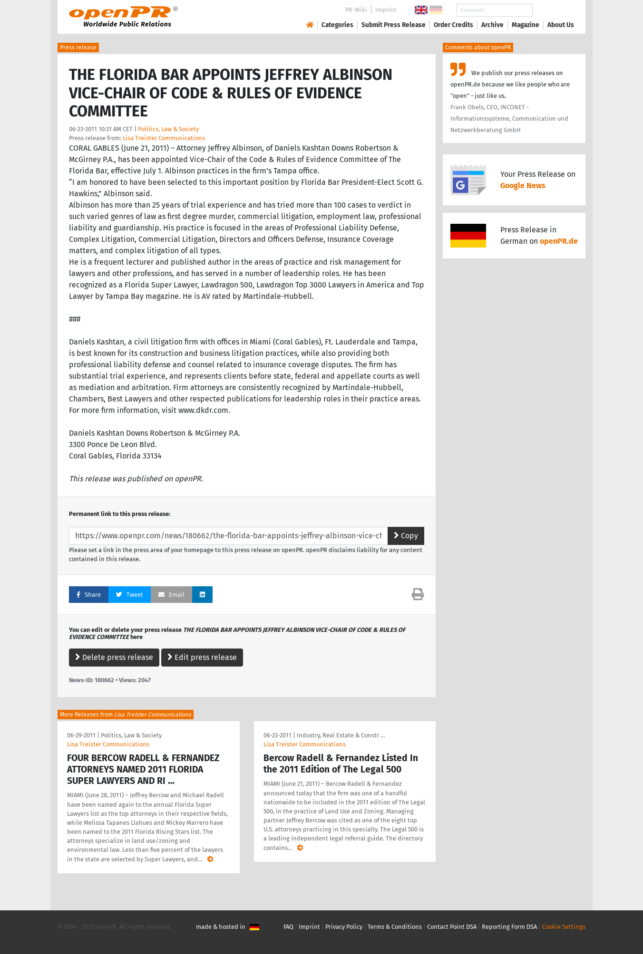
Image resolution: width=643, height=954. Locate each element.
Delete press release (114, 657)
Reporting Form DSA (509, 926)
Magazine (525, 25)
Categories (337, 25)
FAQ (288, 926)
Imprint (386, 9)
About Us (560, 25)
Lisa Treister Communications (164, 138)
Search (553, 10)
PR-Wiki (356, 9)
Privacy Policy (343, 926)
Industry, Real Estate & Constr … (341, 735)
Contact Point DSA (452, 926)
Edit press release (202, 657)
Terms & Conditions (395, 926)
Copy (406, 535)
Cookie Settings (563, 926)
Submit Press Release (393, 25)
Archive (492, 25)
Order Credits (453, 25)
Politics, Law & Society (168, 129)
